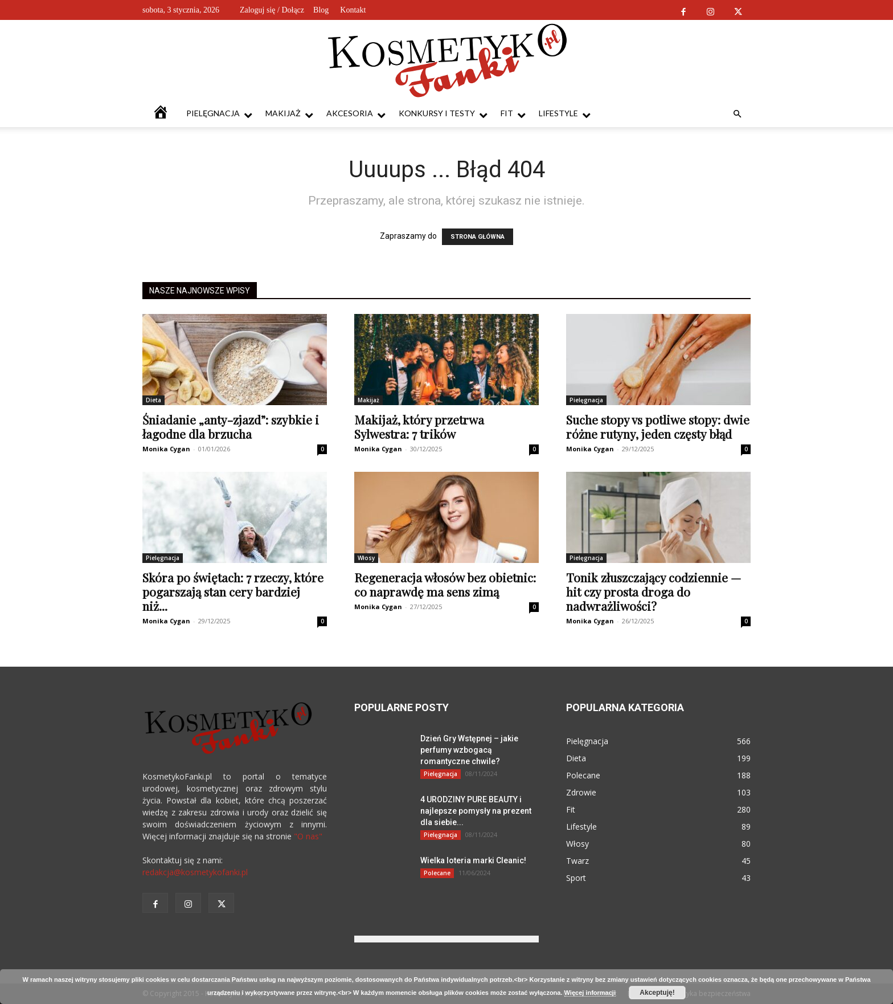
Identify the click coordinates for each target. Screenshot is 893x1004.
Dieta (153, 400)
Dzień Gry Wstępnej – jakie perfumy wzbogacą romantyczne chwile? (469, 750)
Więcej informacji (590, 992)
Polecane (437, 873)
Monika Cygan (166, 448)
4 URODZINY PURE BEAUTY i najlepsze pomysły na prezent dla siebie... (475, 811)
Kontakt (353, 10)
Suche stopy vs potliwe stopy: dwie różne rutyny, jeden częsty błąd (657, 426)
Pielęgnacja (219, 113)
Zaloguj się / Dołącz (272, 10)
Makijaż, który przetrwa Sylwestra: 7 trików (419, 426)
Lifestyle (565, 113)
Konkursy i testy (443, 113)
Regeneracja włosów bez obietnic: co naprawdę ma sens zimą (445, 584)
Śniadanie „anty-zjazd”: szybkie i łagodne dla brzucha (230, 426)
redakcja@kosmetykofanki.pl (195, 872)
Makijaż (289, 113)
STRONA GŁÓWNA (477, 236)
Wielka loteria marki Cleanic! (473, 860)
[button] (737, 114)
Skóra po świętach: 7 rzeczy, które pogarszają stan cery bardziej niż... (232, 591)
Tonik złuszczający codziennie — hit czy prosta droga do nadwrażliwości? (653, 591)
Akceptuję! (657, 993)
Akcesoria (356, 113)
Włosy (366, 558)
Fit (513, 113)
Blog (321, 10)
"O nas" (308, 836)
